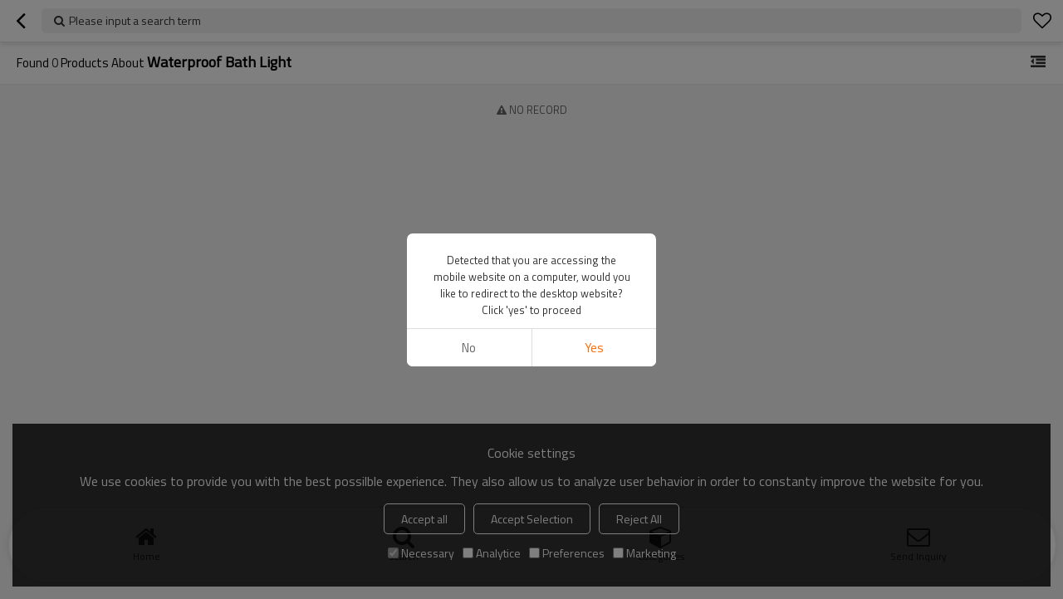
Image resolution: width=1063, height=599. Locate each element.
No (469, 347)
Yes (594, 347)
